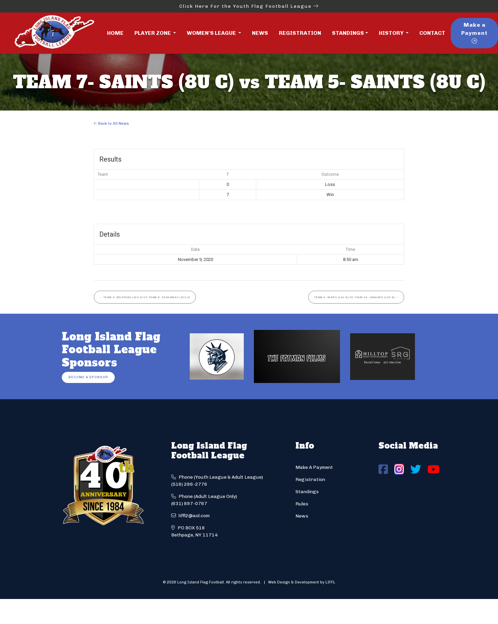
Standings (348, 33)
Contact (432, 33)
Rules (301, 504)
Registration (300, 33)
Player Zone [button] (153, 33)
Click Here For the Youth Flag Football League (249, 6)
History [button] (391, 33)
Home (115, 33)
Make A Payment (314, 467)
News (260, 33)
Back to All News (111, 123)
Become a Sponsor (88, 377)
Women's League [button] (212, 33)
